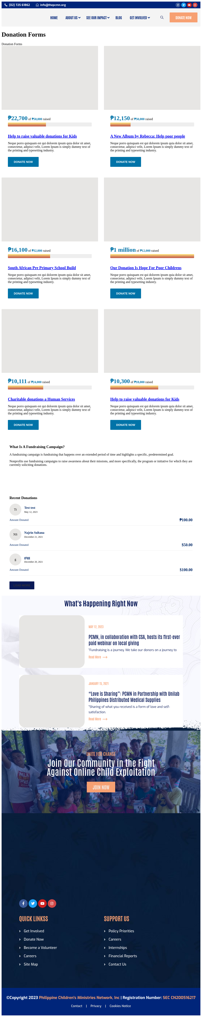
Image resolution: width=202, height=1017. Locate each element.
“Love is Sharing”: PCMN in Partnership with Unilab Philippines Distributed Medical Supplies (134, 696)
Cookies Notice (120, 1006)
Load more (21, 585)
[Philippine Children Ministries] (101, 863)
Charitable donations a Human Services (41, 399)
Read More (98, 657)
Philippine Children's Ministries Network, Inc (79, 997)
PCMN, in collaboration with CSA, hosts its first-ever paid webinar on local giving (134, 639)
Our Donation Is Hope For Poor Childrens (145, 268)
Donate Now (184, 17)
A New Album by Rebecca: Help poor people (147, 136)
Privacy (96, 1006)
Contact (76, 1006)
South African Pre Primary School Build (42, 268)
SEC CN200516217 (179, 997)
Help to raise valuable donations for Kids (42, 136)
